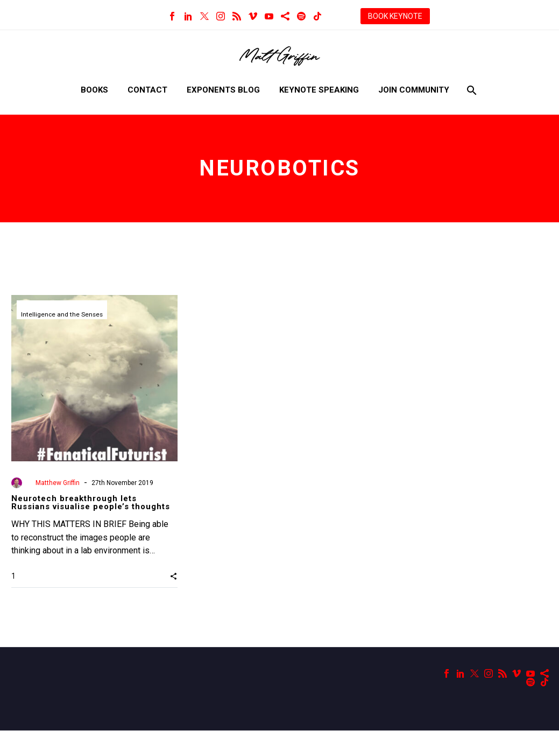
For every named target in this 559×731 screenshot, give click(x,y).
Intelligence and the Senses (62, 315)
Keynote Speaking (319, 90)
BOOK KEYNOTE (395, 16)
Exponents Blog (223, 90)
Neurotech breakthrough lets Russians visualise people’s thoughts (90, 502)
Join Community (413, 90)
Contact (147, 90)
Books (94, 90)
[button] (173, 576)
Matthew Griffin (58, 483)
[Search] (471, 90)
